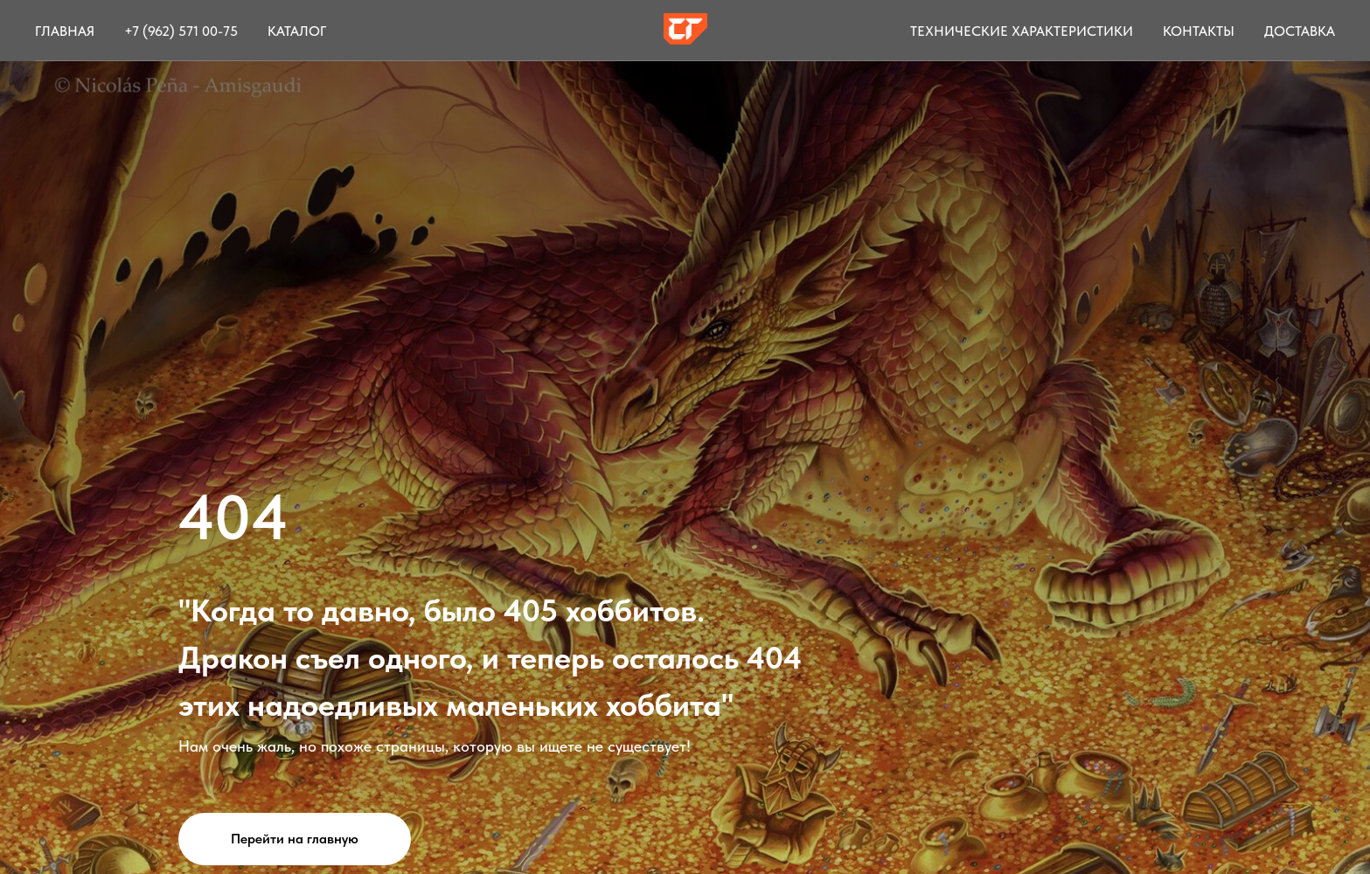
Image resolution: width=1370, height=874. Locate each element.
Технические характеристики (1021, 31)
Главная (64, 31)
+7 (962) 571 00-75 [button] (181, 31)
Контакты (1198, 31)
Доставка (1299, 31)
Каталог (297, 31)
